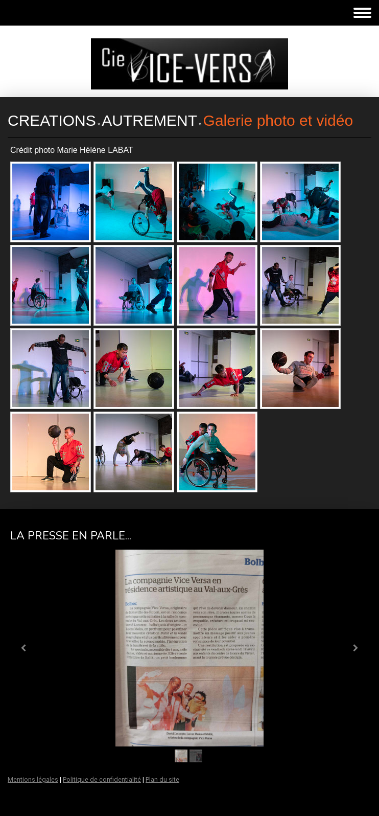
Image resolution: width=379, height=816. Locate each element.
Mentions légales (33, 779)
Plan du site (162, 779)
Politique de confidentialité (102, 779)
